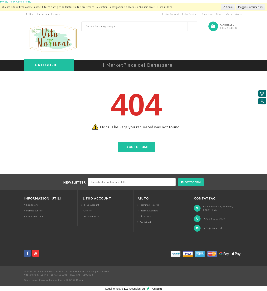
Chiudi (229, 7)
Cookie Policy (23, 1)
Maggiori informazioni (250, 7)
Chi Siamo (145, 216)
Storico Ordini (91, 216)
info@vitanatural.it (214, 228)
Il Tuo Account (91, 204)
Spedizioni (32, 204)
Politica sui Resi (34, 210)
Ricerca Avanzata (148, 210)
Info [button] (228, 14)
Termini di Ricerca (149, 204)
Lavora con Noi (34, 216)
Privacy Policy (7, 1)
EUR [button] (29, 14)
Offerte (87, 210)
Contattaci (145, 222)
